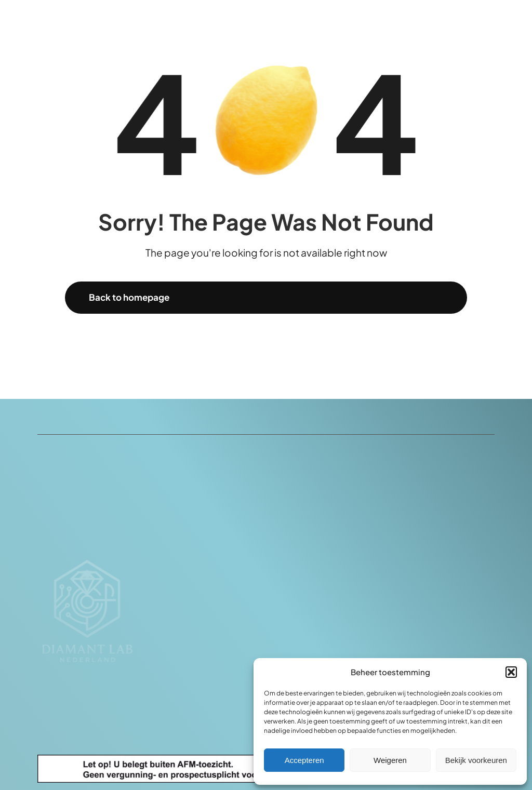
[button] (511, 672)
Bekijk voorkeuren (476, 760)
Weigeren (390, 760)
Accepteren (304, 760)
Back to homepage (129, 297)
